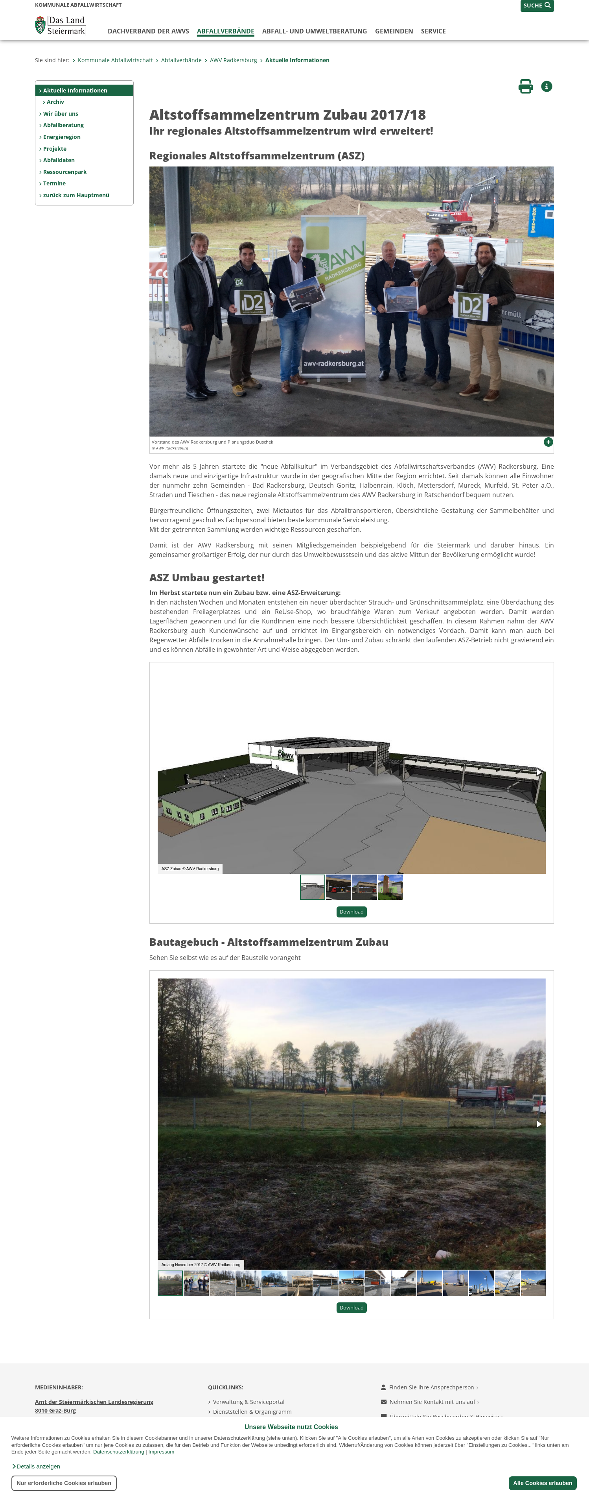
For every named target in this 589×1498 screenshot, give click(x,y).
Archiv (55, 101)
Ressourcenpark (65, 172)
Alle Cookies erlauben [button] (542, 1483)
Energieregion (62, 137)
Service (433, 31)
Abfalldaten (59, 160)
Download (352, 911)
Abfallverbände (225, 31)
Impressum (162, 1452)
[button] (35, 1466)
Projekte (54, 148)
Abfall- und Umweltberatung (314, 31)
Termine (54, 183)
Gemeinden (394, 31)
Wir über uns (60, 113)
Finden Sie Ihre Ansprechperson (429, 1387)
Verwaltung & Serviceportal (249, 1402)
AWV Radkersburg (230, 60)
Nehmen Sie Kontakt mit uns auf (430, 1402)
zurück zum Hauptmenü (76, 195)
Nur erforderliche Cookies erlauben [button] (64, 1483)
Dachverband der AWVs (148, 31)
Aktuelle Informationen (294, 60)
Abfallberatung (63, 125)
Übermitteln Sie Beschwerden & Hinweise (442, 1416)
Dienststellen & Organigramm (252, 1411)
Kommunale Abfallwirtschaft (112, 60)
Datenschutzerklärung (118, 1452)
